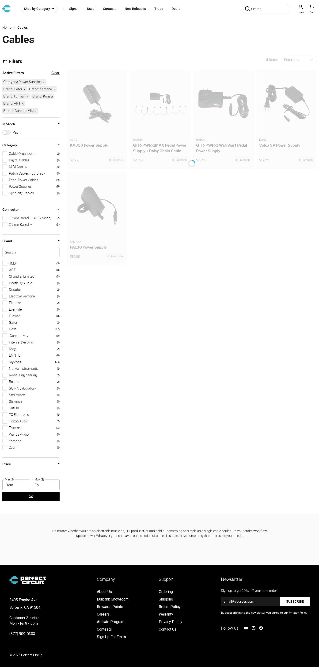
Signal (74, 9)
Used (91, 9)
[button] (31, 281)
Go (31, 497)
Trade (158, 9)
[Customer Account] (300, 8)
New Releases (135, 9)
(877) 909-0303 (22, 634)
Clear (55, 73)
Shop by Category (37, 9)
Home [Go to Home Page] (6, 27)
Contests (109, 9)
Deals (176, 9)
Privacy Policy (298, 612)
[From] (16, 485)
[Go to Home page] (6, 8)
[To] (46, 485)
